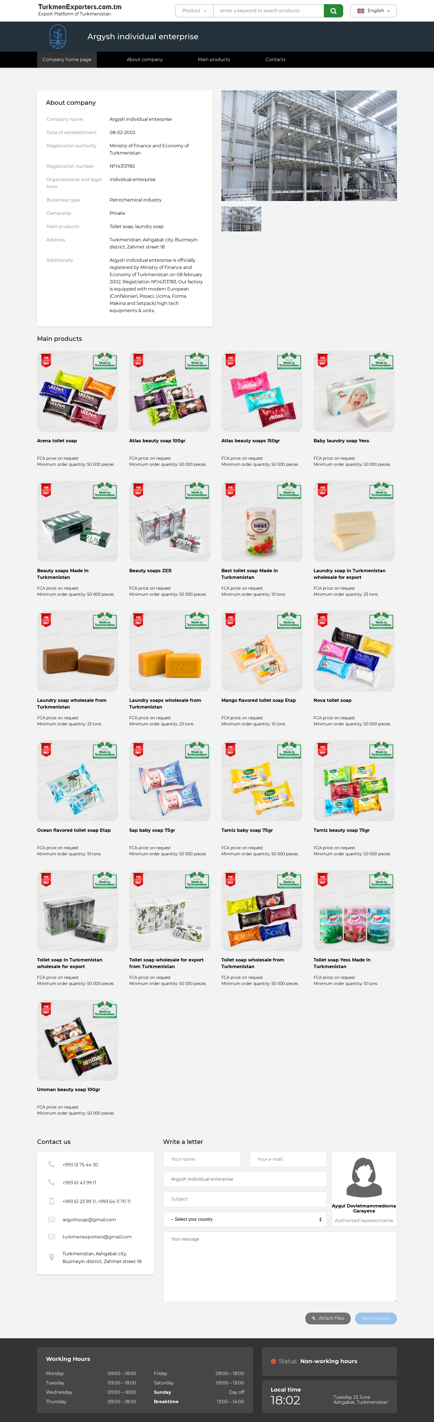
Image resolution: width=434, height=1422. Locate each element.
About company (145, 59)
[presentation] (205, 1318)
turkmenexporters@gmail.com (97, 1237)
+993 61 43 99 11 (79, 1182)
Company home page (67, 59)
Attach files (328, 1318)
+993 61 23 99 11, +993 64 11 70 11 (97, 1201)
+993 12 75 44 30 (80, 1164)
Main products (214, 59)
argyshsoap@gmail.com (89, 1219)
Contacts (275, 59)
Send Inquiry (376, 1318)
